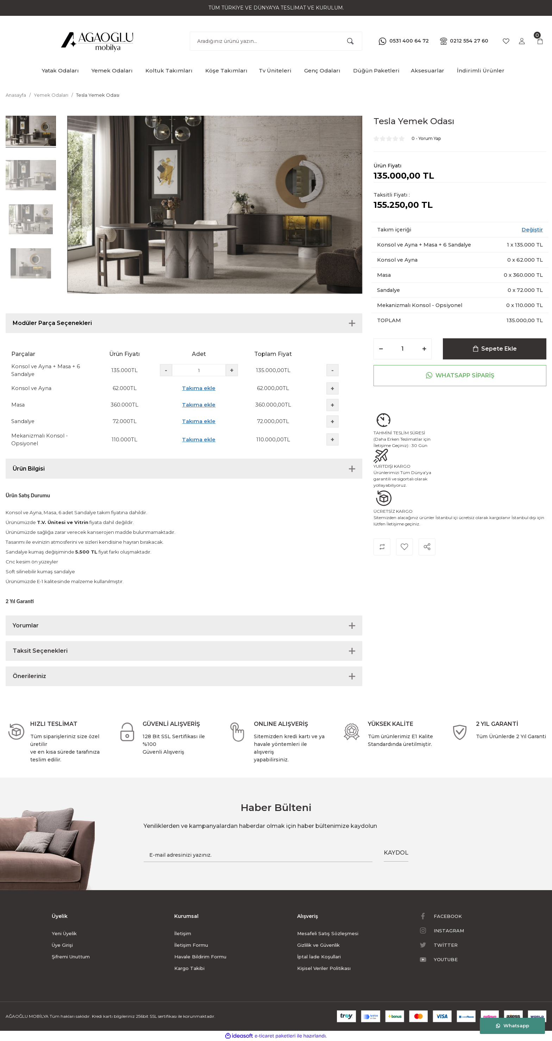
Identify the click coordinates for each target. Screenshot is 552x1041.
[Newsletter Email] (258, 855)
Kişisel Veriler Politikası (324, 968)
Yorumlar (26, 625)
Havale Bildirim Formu (200, 956)
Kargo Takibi (189, 968)
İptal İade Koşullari (319, 956)
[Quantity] (402, 349)
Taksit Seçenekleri (40, 650)
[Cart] (540, 41)
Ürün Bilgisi (29, 468)
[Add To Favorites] (404, 546)
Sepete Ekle (495, 348)
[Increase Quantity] (424, 349)
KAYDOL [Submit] (396, 852)
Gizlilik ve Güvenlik (318, 945)
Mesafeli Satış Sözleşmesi (327, 933)
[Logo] (97, 39)
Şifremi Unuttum (71, 956)
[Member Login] (521, 41)
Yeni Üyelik (64, 933)
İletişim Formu (191, 945)
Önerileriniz (29, 676)
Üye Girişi (62, 945)
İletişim (182, 933)
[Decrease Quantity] (381, 349)
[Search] (276, 41)
